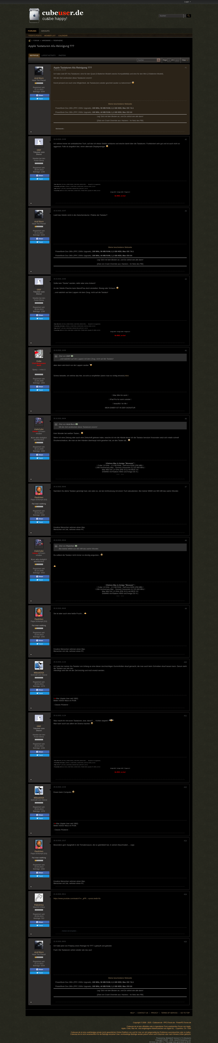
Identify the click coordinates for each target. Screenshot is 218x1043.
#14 (185, 894)
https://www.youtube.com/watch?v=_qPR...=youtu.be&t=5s (77, 898)
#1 (186, 68)
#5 (186, 351)
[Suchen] (172, 15)
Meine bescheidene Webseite (120, 104)
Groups (45, 31)
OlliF (39, 150)
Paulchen (39, 497)
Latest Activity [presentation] (49, 55)
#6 (186, 419)
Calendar (62, 36)
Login (187, 2)
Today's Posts (35, 36)
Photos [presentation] (62, 55)
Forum (36, 40)
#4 (186, 279)
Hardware (46, 40)
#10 (185, 662)
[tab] (34, 55)
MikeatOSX (39, 673)
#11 (185, 716)
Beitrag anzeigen (72, 356)
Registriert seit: (39, 87)
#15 (185, 942)
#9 (186, 609)
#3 (186, 211)
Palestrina (39, 905)
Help (132, 1013)
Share (39, 95)
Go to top (185, 1013)
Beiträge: (36, 91)
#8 (186, 540)
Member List (50, 36)
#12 (185, 787)
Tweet (39, 99)
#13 (185, 841)
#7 (186, 487)
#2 (186, 139)
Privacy (154, 1013)
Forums (32, 31)
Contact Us (143, 1013)
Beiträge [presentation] (34, 55)
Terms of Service (169, 1013)
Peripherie (58, 40)
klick (127, 376)
